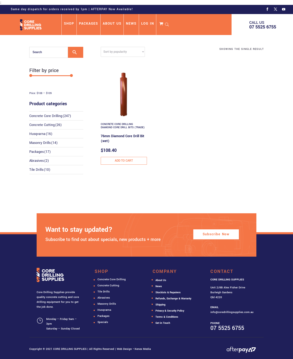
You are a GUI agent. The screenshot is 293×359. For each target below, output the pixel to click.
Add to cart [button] (124, 161)
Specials (102, 322)
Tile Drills (39, 169)
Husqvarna (40, 133)
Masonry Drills (43, 142)
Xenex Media (142, 349)
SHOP (69, 24)
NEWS (131, 24)
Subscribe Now (216, 234)
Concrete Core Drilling (50, 116)
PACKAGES (88, 24)
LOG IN (147, 24)
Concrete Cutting (45, 125)
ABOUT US (112, 24)
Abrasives (39, 160)
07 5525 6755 (262, 27)
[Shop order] (123, 52)
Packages (40, 151)
